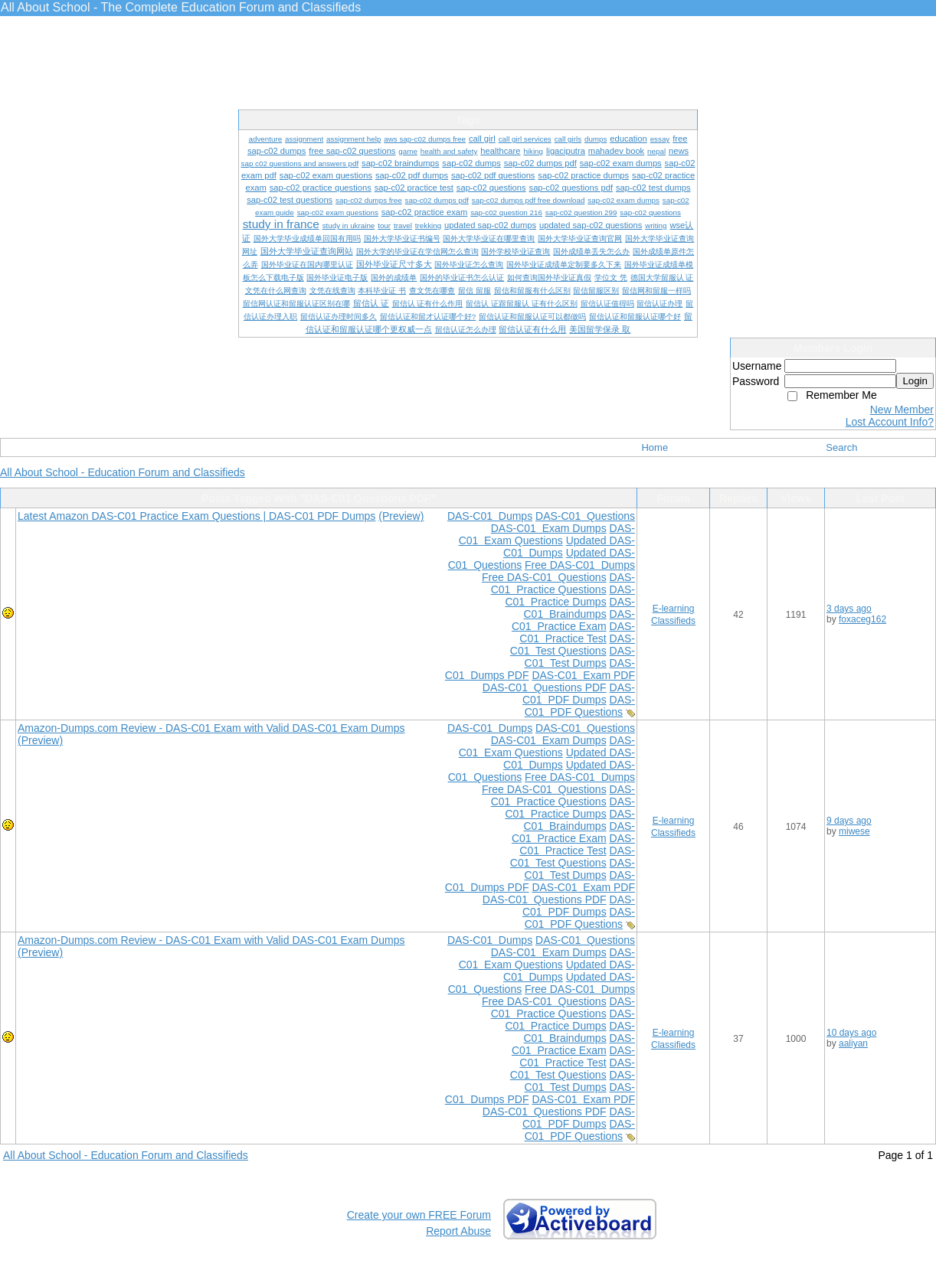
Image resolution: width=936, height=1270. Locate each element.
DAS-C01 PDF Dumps (578, 693)
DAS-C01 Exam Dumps (549, 528)
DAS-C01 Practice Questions (563, 583)
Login (915, 381)
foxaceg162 (862, 619)
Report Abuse (458, 1231)
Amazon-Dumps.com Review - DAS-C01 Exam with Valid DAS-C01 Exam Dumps (211, 728)
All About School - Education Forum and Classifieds (122, 472)
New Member (902, 409)
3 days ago (849, 608)
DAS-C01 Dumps (489, 516)
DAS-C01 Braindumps (579, 608)
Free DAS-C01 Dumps (580, 565)
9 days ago (849, 820)
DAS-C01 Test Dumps (580, 657)
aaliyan (853, 1043)
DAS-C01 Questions (585, 516)
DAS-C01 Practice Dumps (570, 595)
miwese (854, 831)
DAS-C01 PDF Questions (580, 706)
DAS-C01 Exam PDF (583, 675)
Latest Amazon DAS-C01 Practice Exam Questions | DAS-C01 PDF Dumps (196, 516)
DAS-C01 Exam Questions (547, 534)
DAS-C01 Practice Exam (573, 620)
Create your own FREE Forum (419, 1215)
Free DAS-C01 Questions (544, 577)
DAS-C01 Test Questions (572, 644)
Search (841, 447)
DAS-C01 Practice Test (577, 632)
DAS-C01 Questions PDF (545, 687)
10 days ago (851, 1032)
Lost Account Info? (890, 422)
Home (654, 447)
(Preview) (401, 516)
